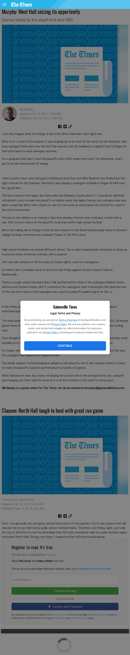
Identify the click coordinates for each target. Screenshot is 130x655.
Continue (65, 345)
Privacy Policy (59, 324)
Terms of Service (68, 320)
